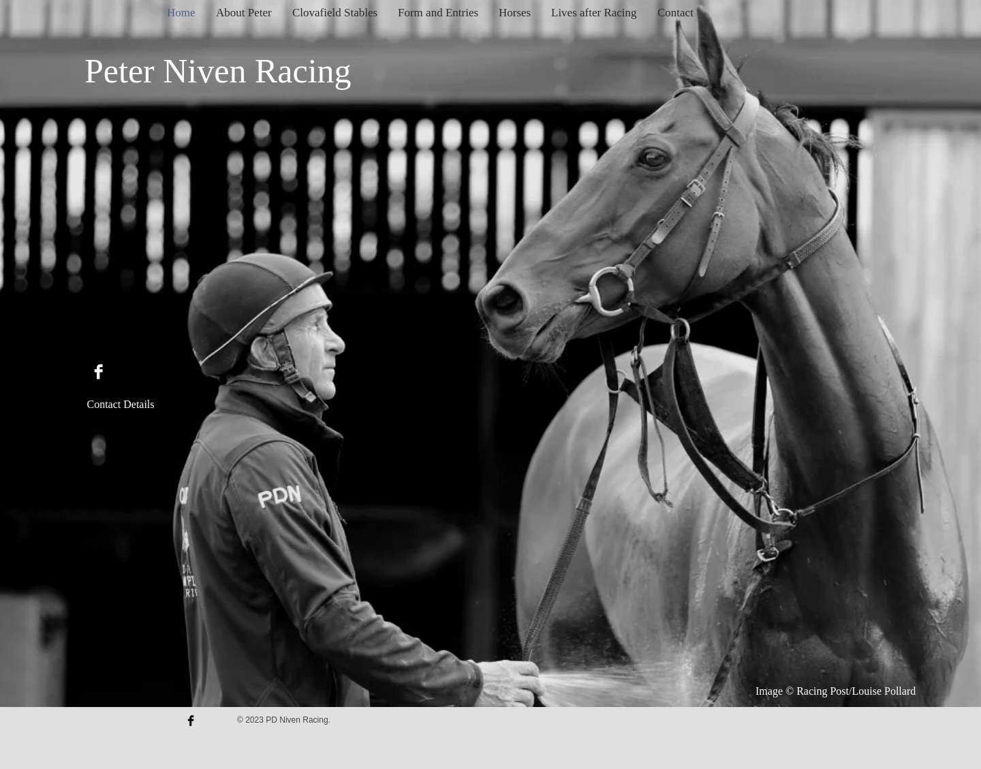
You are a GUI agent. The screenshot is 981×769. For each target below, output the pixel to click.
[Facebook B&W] (98, 372)
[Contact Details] (120, 405)
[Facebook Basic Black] (190, 720)
